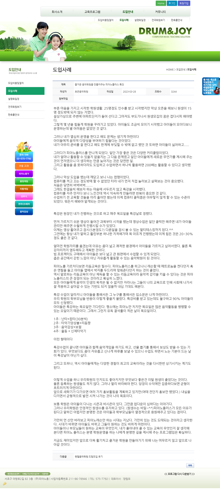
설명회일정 (140, 20)
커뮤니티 (160, 11)
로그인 (172, 3)
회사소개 (57, 11)
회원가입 (184, 3)
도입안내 (128, 11)
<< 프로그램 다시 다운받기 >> (179, 474)
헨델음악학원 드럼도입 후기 (89, 456)
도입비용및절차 (105, 20)
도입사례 (124, 20)
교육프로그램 (92, 11)
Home (161, 3)
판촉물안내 (176, 20)
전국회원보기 (158, 20)
